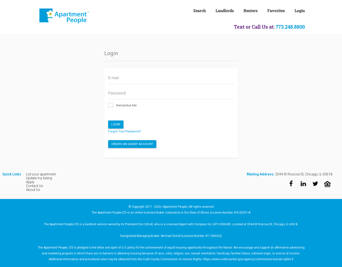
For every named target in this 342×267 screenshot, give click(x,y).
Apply (30, 182)
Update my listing (39, 178)
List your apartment (41, 174)
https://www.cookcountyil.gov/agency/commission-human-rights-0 (248, 259)
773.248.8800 (290, 26)
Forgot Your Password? (124, 131)
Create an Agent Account (132, 144)
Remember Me (122, 105)
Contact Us (34, 186)
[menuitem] (204, 10)
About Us (33, 190)
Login (115, 124)
